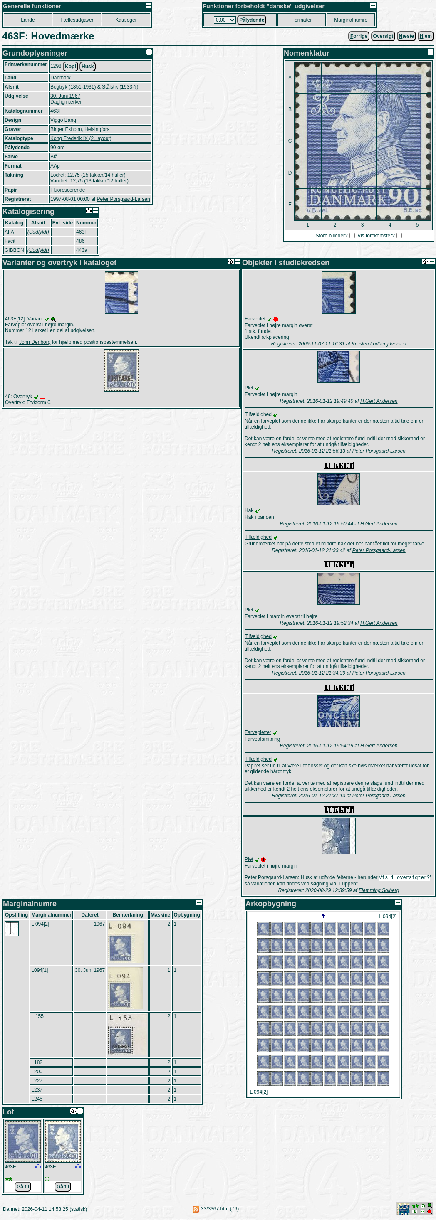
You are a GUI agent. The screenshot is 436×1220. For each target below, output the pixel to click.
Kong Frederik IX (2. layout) (80, 138)
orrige (358, 36)
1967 (99, 925)
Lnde (28, 20)
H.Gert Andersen (379, 401)
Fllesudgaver (76, 20)
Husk (88, 66)
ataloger (125, 20)
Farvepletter (258, 732)
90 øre (57, 147)
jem (426, 36)
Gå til (23, 1187)
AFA (9, 232)
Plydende (251, 20)
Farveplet (255, 319)
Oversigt (383, 36)
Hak (249, 510)
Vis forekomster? (376, 236)
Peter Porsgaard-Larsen (123, 199)
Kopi (70, 66)
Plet (249, 388)
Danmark (60, 78)
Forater (302, 20)
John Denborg (34, 342)
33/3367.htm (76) (220, 1210)
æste (406, 36)
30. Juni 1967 (65, 96)
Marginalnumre (350, 20)
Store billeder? (331, 236)
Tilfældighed (258, 414)
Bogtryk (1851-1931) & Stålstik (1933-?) (94, 87)
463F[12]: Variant (24, 319)
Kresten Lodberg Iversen (379, 344)
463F (10, 1168)
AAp (55, 166)
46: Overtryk (18, 396)
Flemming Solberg (379, 891)
